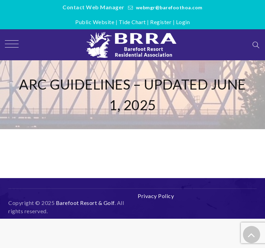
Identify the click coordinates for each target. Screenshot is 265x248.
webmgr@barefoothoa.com (169, 7)
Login (183, 22)
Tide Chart (132, 22)
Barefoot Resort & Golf (85, 202)
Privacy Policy (156, 196)
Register (160, 22)
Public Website (94, 22)
